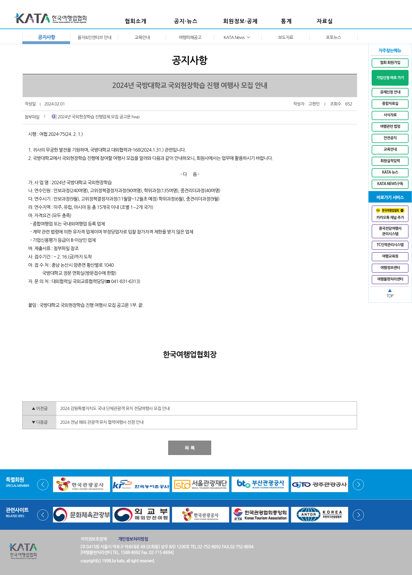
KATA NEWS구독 (390, 184)
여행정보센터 (390, 268)
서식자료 (390, 115)
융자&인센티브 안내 (94, 37)
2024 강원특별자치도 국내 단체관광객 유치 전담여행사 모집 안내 (114, 408)
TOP (390, 296)
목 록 (190, 448)
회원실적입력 (390, 161)
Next (358, 484)
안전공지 (390, 138)
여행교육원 (390, 256)
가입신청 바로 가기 (390, 78)
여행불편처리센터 (390, 279)
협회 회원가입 (390, 62)
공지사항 (46, 37)
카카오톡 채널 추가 (390, 213)
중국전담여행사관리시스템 (390, 231)
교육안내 (142, 37)
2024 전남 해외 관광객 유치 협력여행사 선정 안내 (101, 422)
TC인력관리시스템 (390, 245)
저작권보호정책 (93, 539)
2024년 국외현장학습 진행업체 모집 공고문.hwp (95, 116)
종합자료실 (390, 103)
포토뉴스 (333, 37)
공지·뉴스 (186, 21)
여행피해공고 (190, 37)
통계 (286, 21)
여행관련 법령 (390, 126)
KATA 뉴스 (390, 172)
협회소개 (135, 21)
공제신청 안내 (390, 92)
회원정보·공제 (240, 21)
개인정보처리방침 (133, 539)
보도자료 (285, 37)
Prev (42, 484)
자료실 (325, 21)
